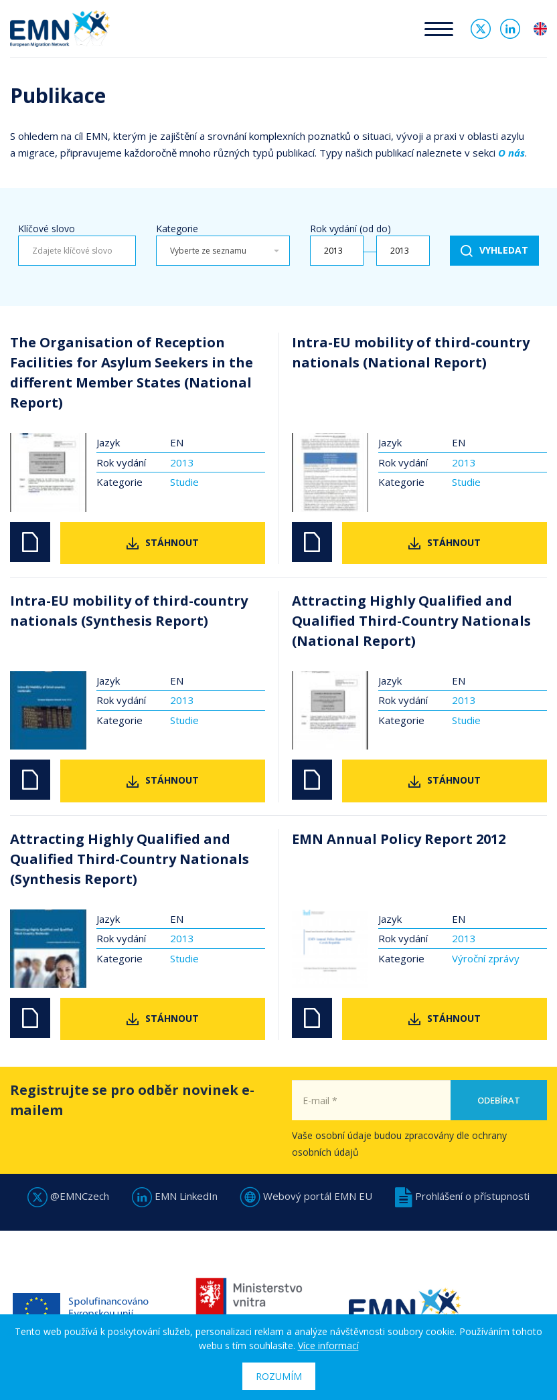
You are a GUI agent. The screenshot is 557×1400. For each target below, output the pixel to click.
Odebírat (498, 1128)
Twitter (481, 29)
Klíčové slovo (46, 228)
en (540, 28)
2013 (182, 462)
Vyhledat (503, 250)
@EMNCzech (68, 1196)
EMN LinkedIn (175, 1196)
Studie (184, 482)
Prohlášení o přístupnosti (462, 1196)
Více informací (328, 1345)
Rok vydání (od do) (350, 228)
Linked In (510, 29)
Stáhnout (172, 542)
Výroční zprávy (486, 958)
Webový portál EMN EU (306, 1196)
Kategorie (177, 228)
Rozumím (279, 1376)
